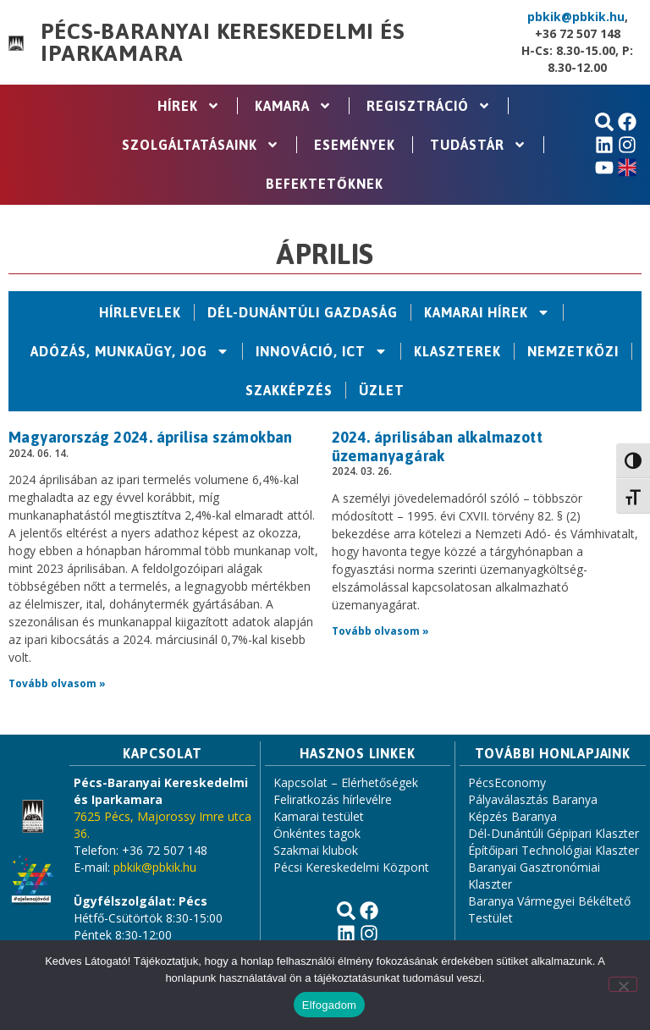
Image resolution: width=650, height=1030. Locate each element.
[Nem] (623, 984)
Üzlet (382, 390)
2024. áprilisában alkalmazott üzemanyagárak (437, 446)
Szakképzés (289, 390)
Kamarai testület (318, 816)
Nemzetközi (573, 351)
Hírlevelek (140, 312)
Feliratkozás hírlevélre (332, 799)
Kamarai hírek (487, 312)
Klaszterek (457, 351)
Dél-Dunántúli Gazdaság (302, 312)
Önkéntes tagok (317, 833)
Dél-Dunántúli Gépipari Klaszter (553, 833)
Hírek (188, 106)
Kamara (293, 106)
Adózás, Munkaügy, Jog (129, 351)
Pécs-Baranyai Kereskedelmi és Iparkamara (222, 42)
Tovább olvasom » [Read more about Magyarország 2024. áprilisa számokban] (57, 683)
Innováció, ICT (322, 351)
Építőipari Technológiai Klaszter (553, 850)
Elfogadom (329, 1005)
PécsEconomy (507, 782)
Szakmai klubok (315, 850)
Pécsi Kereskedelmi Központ (351, 867)
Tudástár (478, 144)
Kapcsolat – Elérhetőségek (345, 782)
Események (354, 144)
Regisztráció (428, 106)
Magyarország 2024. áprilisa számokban (150, 437)
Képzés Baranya (512, 816)
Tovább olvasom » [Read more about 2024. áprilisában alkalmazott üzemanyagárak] (380, 631)
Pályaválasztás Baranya (533, 799)
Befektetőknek (324, 183)
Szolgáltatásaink (200, 144)
